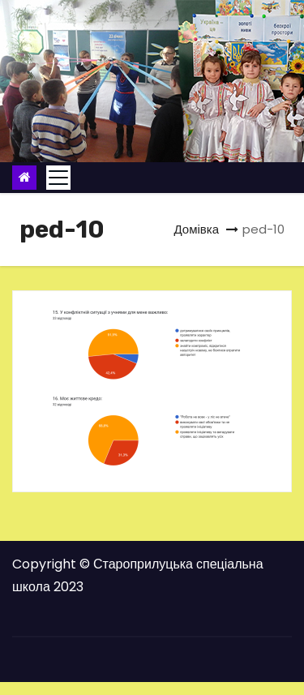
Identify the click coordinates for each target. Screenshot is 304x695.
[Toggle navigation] (58, 177)
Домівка (196, 229)
